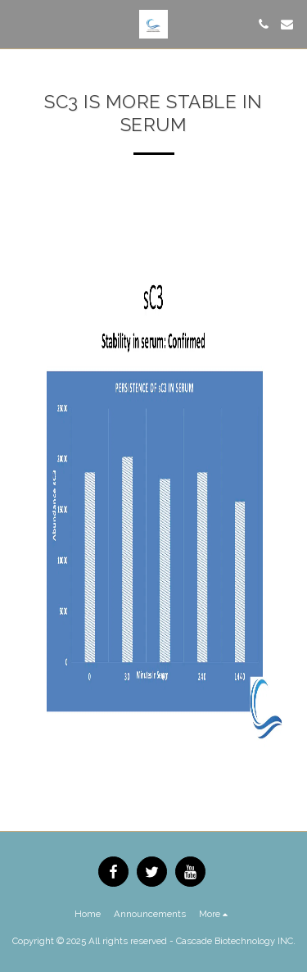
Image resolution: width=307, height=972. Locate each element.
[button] (18, 23)
